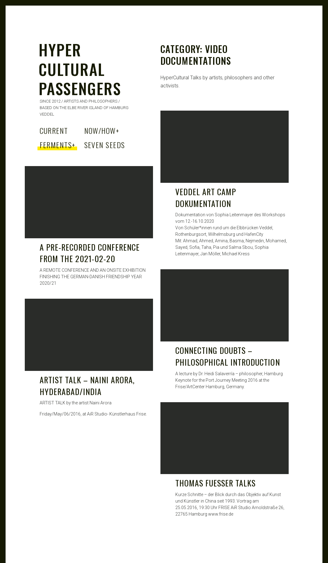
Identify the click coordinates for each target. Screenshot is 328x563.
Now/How (102, 130)
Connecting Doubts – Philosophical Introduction (227, 356)
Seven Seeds (104, 144)
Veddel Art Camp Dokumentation (205, 197)
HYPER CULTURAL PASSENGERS (80, 68)
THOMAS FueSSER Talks (215, 483)
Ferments (58, 144)
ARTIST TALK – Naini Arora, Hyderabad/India (87, 386)
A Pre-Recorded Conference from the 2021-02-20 (90, 253)
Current (54, 130)
